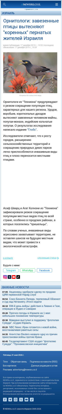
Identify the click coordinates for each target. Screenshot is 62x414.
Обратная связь (19, 361)
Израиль (8, 13)
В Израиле (8, 258)
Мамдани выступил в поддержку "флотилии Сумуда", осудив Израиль (30, 321)
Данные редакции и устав (44, 365)
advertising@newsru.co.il (25, 369)
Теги (5, 361)
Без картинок (9, 365)
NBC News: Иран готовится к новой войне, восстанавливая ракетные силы (29, 328)
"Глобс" (32, 129)
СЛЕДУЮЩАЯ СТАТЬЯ (47, 258)
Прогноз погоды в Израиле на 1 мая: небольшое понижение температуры (26, 314)
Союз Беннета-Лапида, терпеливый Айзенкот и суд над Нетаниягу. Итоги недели (31, 300)
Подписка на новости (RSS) (43, 361)
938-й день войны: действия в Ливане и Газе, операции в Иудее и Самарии (31, 307)
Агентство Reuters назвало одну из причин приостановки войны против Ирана (29, 335)
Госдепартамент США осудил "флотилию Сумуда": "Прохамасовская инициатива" (29, 342)
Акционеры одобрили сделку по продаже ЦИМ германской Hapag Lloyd (29, 293)
